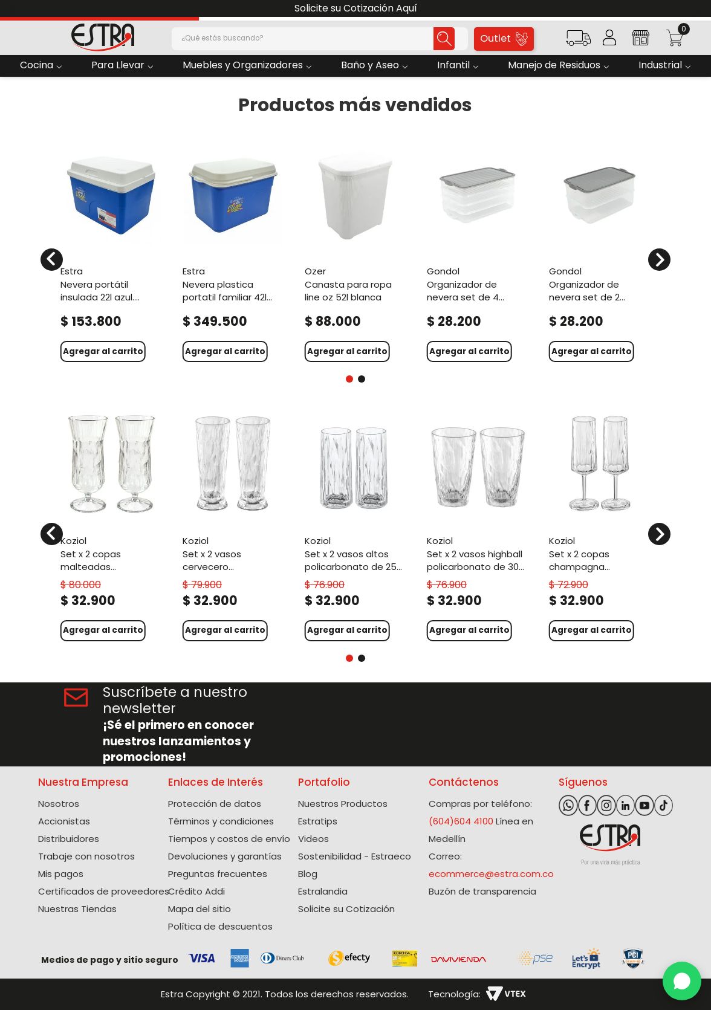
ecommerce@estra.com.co (491, 873)
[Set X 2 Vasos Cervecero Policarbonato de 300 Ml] (233, 526)
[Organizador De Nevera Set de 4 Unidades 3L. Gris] (477, 252)
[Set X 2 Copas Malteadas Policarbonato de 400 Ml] (111, 526)
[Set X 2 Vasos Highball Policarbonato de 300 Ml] (477, 526)
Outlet (504, 38)
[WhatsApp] (682, 981)
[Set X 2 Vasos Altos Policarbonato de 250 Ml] (355, 526)
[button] (578, 42)
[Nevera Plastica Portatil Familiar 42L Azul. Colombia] (233, 252)
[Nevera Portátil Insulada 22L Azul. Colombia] (111, 252)
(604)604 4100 (461, 821)
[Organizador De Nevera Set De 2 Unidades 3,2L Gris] (599, 252)
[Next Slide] (697, 9)
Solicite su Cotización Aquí (355, 8)
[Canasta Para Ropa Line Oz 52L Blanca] (355, 252)
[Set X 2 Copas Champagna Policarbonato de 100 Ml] (599, 526)
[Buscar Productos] (424, 38)
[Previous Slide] (13, 9)
